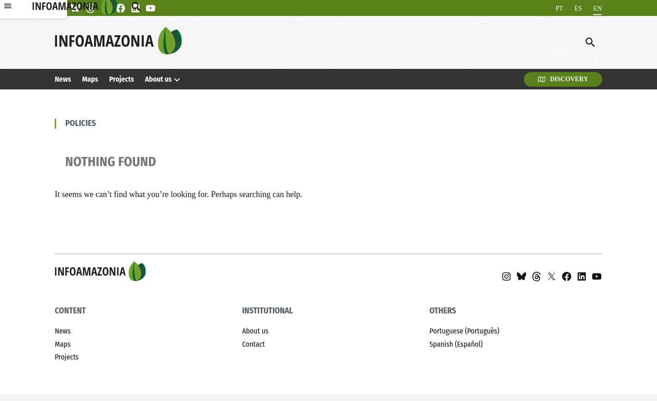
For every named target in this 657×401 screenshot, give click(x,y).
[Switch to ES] (578, 8)
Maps (90, 79)
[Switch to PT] (559, 8)
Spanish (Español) (456, 344)
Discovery (563, 79)
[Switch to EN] (597, 8)
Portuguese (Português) (464, 331)
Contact (253, 344)
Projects (121, 79)
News (63, 79)
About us (158, 79)
